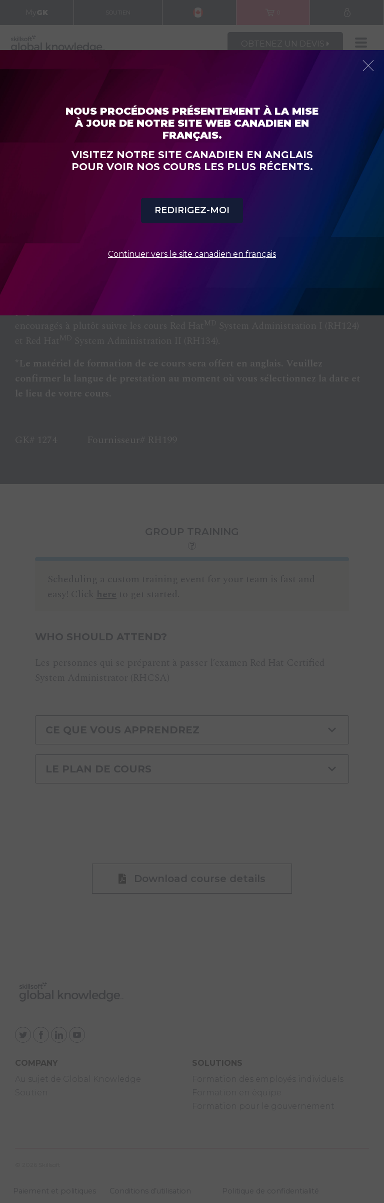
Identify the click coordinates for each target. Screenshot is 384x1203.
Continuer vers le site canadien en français (192, 254)
